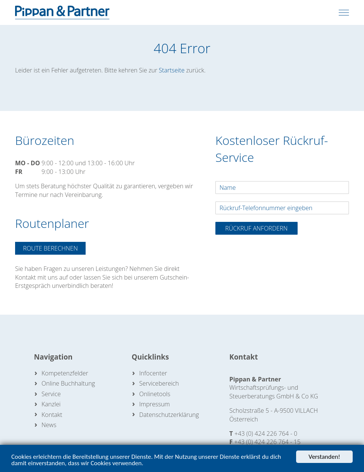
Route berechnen (50, 248)
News (48, 425)
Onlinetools (154, 394)
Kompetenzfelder (64, 373)
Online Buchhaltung (68, 383)
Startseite (171, 70)
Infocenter (153, 373)
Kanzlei (51, 404)
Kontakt (51, 415)
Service (51, 394)
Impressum (154, 404)
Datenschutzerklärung (169, 415)
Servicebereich (159, 383)
